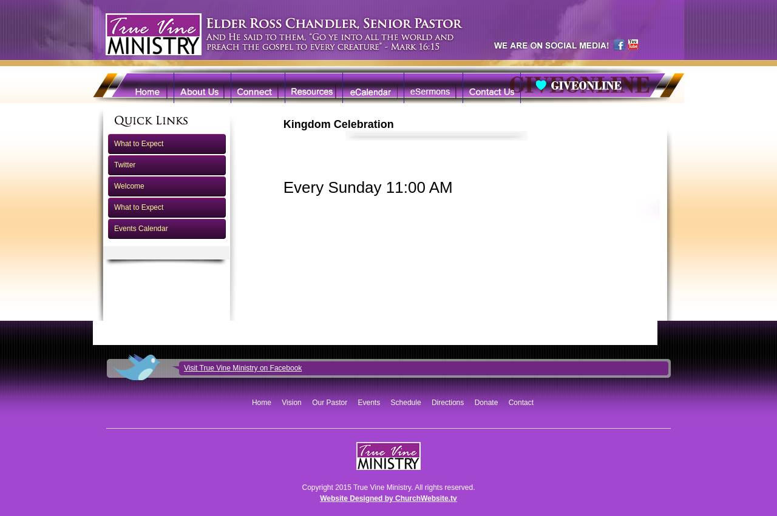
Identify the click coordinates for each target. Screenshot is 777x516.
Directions (448, 402)
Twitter (124, 165)
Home (261, 402)
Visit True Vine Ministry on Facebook (243, 368)
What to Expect (138, 143)
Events (369, 402)
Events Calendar (141, 228)
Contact (521, 402)
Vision (291, 402)
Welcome (129, 186)
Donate (486, 402)
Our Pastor (329, 402)
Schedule (406, 402)
